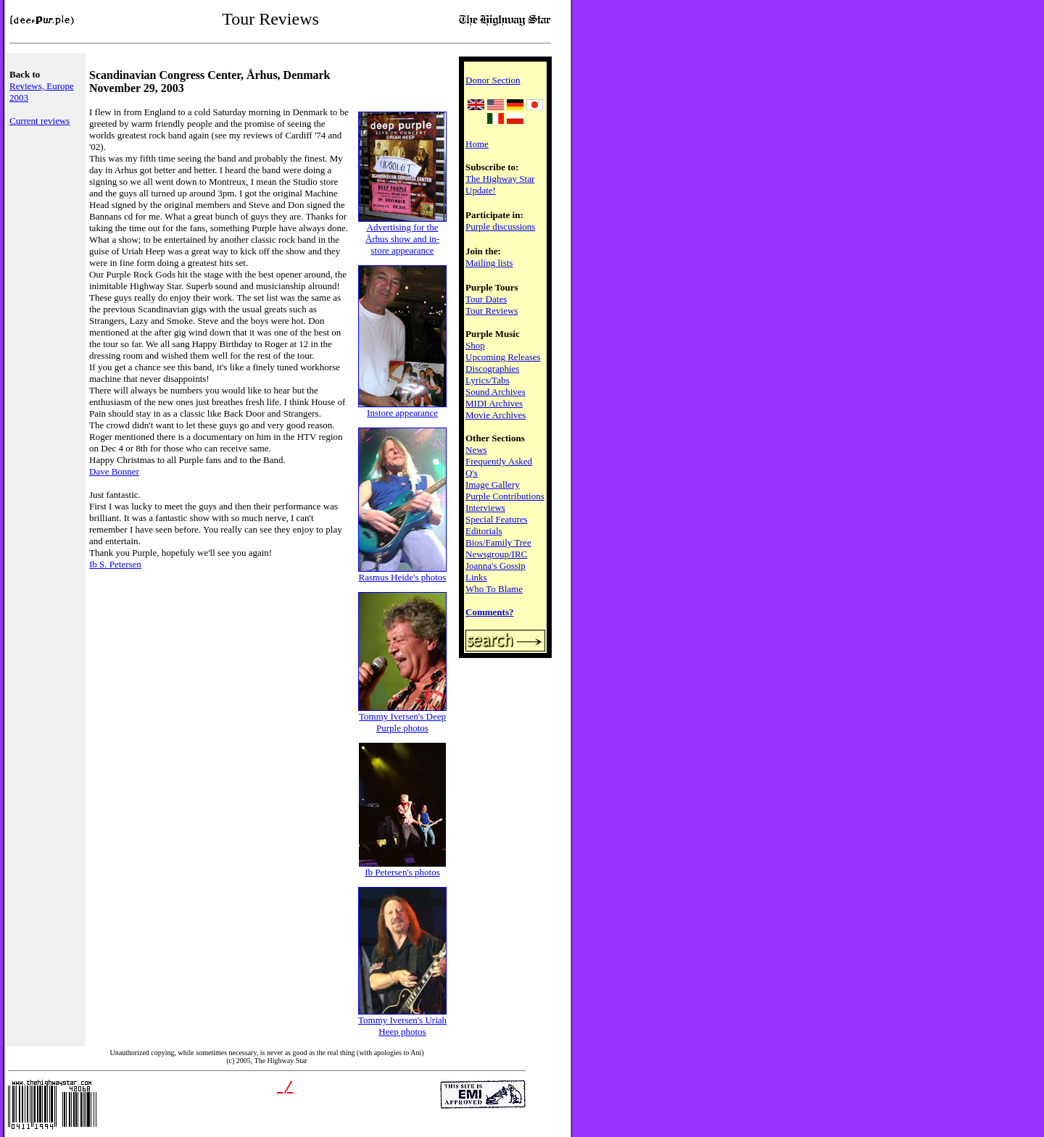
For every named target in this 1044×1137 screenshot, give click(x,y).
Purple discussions (500, 226)
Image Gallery (492, 484)
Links (476, 577)
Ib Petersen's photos (402, 868)
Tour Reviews (491, 310)
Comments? (489, 612)
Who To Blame (494, 588)
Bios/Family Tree (498, 542)
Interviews (485, 507)
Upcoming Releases (503, 356)
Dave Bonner (114, 471)
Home (477, 143)
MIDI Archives (494, 403)
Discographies (492, 368)
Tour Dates (486, 298)
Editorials (483, 530)
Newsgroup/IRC (496, 554)
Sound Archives (495, 391)
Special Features (496, 519)
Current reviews (39, 120)
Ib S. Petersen (115, 564)
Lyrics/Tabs (487, 380)
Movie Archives (495, 414)
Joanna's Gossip (495, 565)
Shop (475, 345)
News (476, 449)
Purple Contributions (504, 496)
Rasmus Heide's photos (402, 573)
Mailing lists (489, 262)
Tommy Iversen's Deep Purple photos (402, 717)
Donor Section (492, 80)
